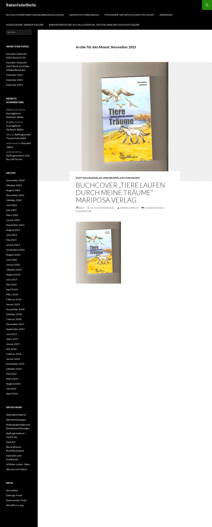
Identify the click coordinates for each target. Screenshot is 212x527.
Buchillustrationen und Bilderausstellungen (35, 14)
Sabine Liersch (129, 207)
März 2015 (12, 378)
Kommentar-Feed (16, 500)
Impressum (166, 14)
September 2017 (15, 329)
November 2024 (15, 180)
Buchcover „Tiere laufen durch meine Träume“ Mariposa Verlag (120, 192)
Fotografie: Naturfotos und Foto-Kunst (129, 14)
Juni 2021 (11, 234)
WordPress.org (14, 505)
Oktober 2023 (14, 185)
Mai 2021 (11, 239)
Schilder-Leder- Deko (18, 464)
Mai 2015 (11, 373)
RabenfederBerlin (21, 5)
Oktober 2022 (14, 200)
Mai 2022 (11, 210)
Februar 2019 (13, 299)
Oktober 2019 (14, 269)
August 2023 (13, 190)
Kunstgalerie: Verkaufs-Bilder (24, 24)
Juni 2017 (11, 334)
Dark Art (10, 442)
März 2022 (12, 215)
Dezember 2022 (15, 195)
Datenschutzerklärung (84, 14)
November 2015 (15, 363)
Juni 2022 (11, 205)
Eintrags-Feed (14, 495)
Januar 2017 (13, 344)
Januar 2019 (13, 304)
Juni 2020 (11, 259)
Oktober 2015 (14, 368)
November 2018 (15, 309)
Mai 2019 (11, 284)
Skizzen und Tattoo (16, 469)
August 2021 (13, 229)
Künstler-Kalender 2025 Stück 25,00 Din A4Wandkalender (17, 66)
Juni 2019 (11, 279)
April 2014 (12, 393)
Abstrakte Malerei (16, 414)
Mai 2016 (11, 349)
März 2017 (12, 339)
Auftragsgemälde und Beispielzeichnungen (108, 177)
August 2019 (13, 274)
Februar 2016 (13, 353)
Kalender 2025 (14, 74)
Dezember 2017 (15, 324)
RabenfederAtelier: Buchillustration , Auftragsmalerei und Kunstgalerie (94, 24)
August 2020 (13, 254)
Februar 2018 (13, 319)
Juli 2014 (11, 388)
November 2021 (15, 225)
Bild (81, 207)
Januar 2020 (13, 264)
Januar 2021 (13, 244)
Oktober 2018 (14, 314)
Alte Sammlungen (16, 419)
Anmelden (12, 490)
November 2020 (15, 249)
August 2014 (13, 383)
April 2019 (12, 289)
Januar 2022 (13, 220)
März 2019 (12, 294)
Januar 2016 (13, 358)
